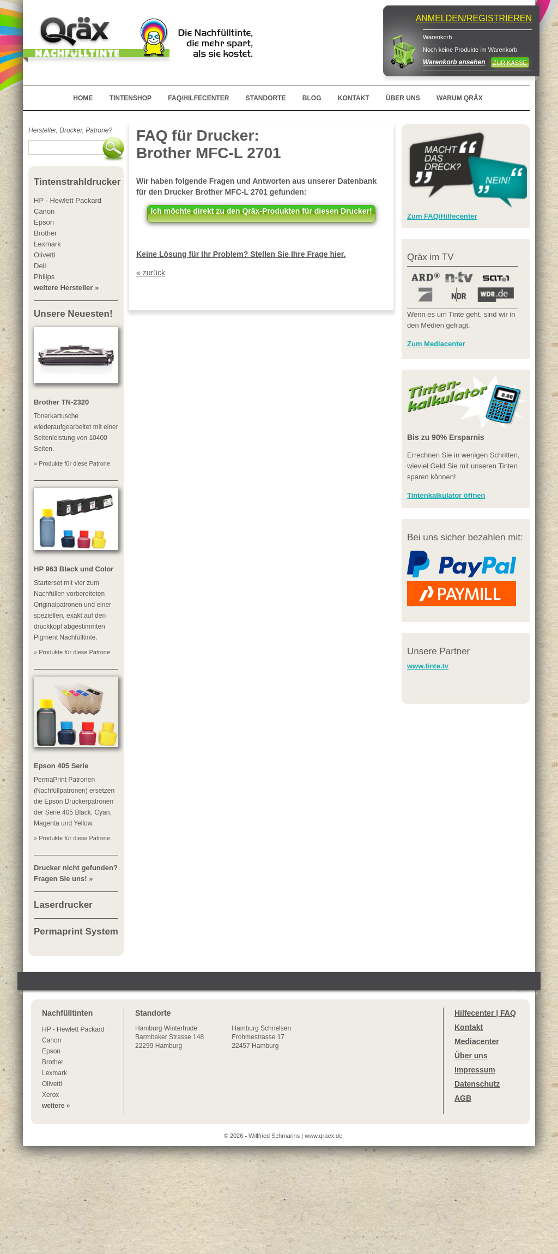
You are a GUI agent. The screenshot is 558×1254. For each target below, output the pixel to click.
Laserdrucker (63, 905)
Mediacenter (476, 1041)
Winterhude (169, 1037)
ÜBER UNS (403, 98)
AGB (462, 1098)
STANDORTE (266, 98)
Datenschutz (477, 1084)
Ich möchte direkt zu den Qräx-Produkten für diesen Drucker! (261, 211)
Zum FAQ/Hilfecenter (442, 216)
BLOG (312, 98)
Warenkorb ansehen (454, 62)
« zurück (150, 272)
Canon (51, 1040)
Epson (51, 1051)
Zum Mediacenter (436, 344)
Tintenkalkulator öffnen (446, 495)
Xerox (50, 1095)
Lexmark (54, 1073)
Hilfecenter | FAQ (485, 1013)
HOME (83, 98)
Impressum (474, 1069)
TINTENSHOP (130, 98)
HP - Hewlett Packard (73, 1029)
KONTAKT (353, 98)
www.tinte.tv (427, 666)
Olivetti (52, 1084)
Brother (52, 1062)
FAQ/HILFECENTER (198, 98)
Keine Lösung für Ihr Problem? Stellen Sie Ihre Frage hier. (240, 254)
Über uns (471, 1055)
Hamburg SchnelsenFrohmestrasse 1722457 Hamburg (261, 1037)
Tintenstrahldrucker (77, 182)
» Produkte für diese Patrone (72, 463)
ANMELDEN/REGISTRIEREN (474, 18)
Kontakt (468, 1027)
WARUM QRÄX (459, 98)
